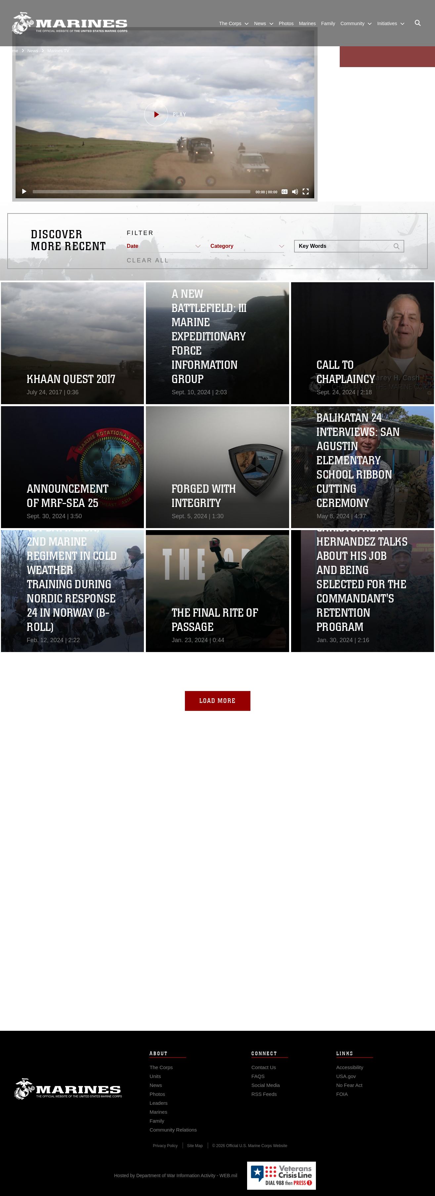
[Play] (24, 191)
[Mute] (295, 191)
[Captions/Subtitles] (284, 191)
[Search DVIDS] (342, 246)
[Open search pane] (417, 23)
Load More (217, 701)
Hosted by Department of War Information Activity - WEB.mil (175, 1175)
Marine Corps (68, 1102)
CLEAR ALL (148, 260)
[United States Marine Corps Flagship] (69, 23)
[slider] (141, 191)
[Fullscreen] (305, 191)
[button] (165, 114)
